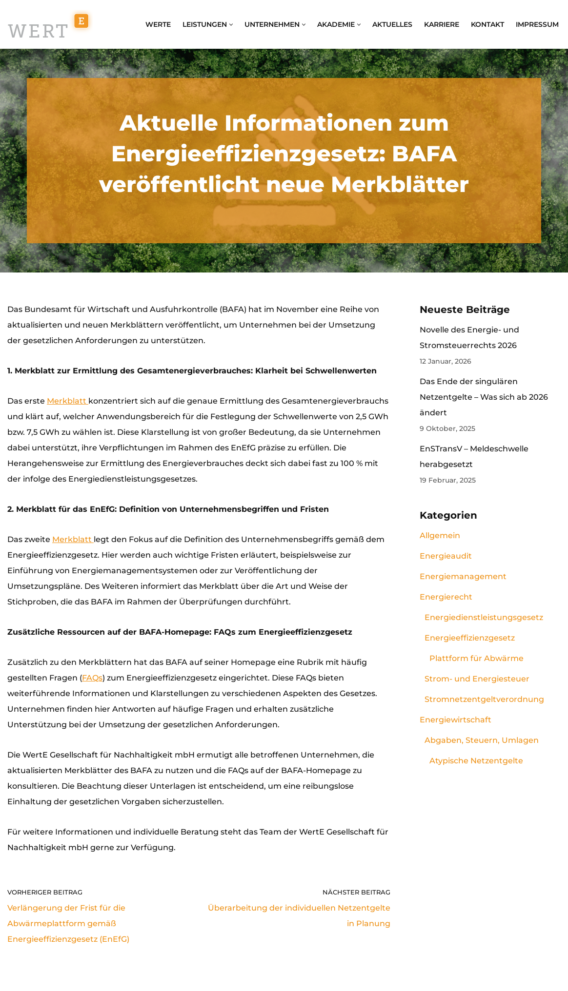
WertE (158, 24)
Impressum (537, 24)
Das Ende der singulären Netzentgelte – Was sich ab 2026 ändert (484, 397)
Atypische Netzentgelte (476, 760)
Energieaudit (446, 556)
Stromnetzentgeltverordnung (484, 699)
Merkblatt (67, 401)
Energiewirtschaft (455, 719)
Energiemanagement (463, 576)
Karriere (441, 24)
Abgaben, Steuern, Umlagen (482, 740)
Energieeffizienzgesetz (470, 637)
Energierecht (446, 597)
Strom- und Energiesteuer (477, 678)
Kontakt (487, 24)
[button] (231, 24)
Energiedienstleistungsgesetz (484, 617)
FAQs (92, 677)
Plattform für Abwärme (476, 658)
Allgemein (440, 535)
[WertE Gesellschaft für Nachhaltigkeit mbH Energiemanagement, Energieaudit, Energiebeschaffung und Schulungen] (50, 24)
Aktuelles (392, 24)
